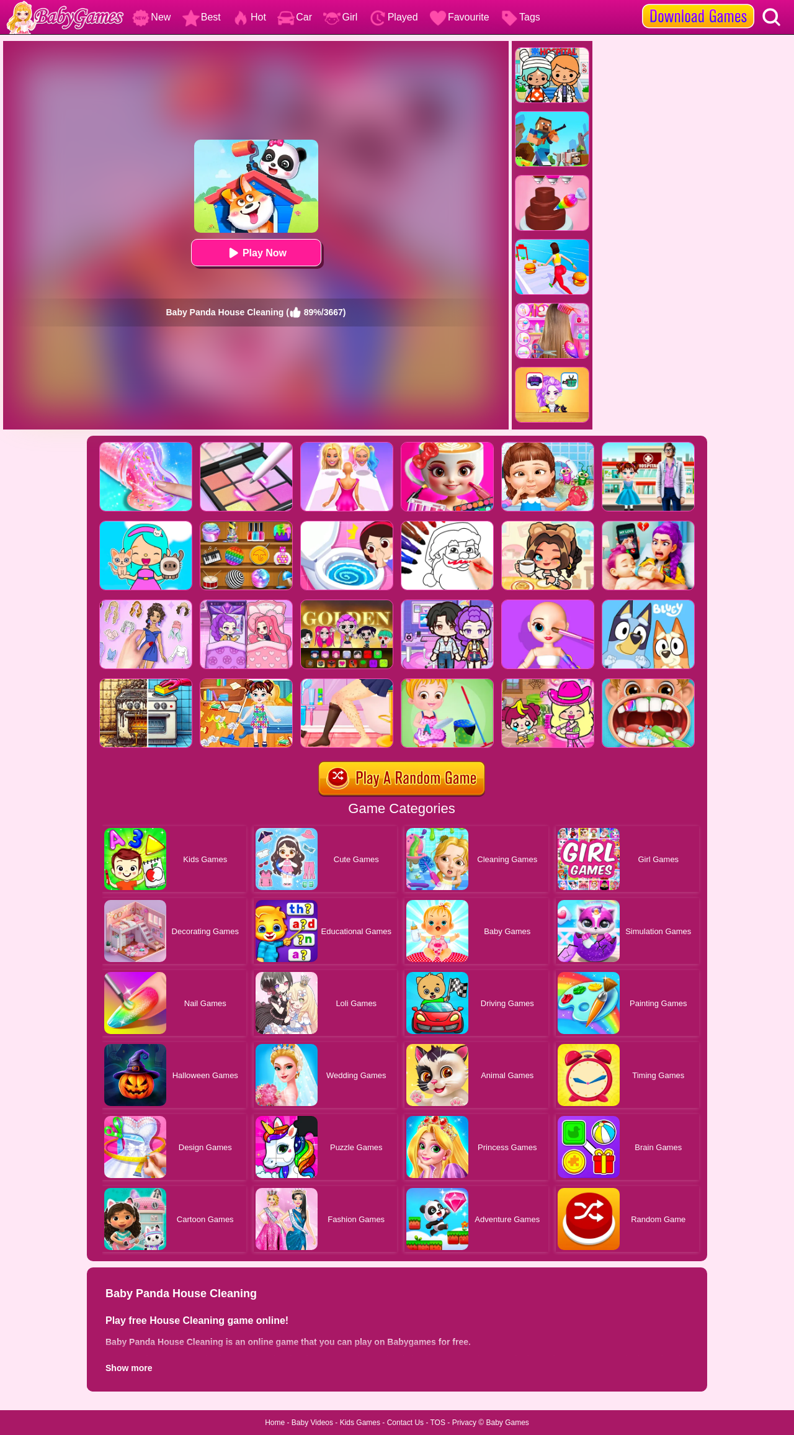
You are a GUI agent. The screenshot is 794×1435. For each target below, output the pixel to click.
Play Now (256, 253)
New (151, 17)
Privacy (464, 1422)
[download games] (698, 4)
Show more (128, 1368)
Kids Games (360, 1422)
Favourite (459, 17)
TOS (437, 1422)
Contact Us (405, 1422)
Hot (249, 17)
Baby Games (507, 1422)
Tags (520, 17)
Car (294, 17)
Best (201, 17)
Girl (340, 17)
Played (393, 17)
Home (275, 1422)
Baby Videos (312, 1422)
